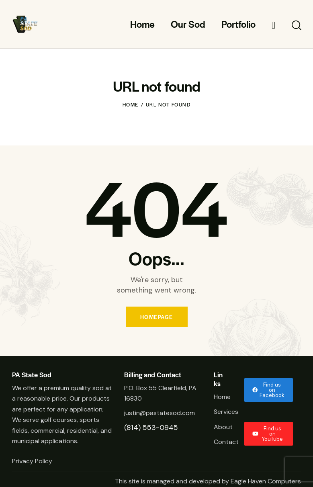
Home (131, 104)
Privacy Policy (33, 461)
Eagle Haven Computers (266, 481)
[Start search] (296, 25)
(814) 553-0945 (151, 427)
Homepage (156, 317)
